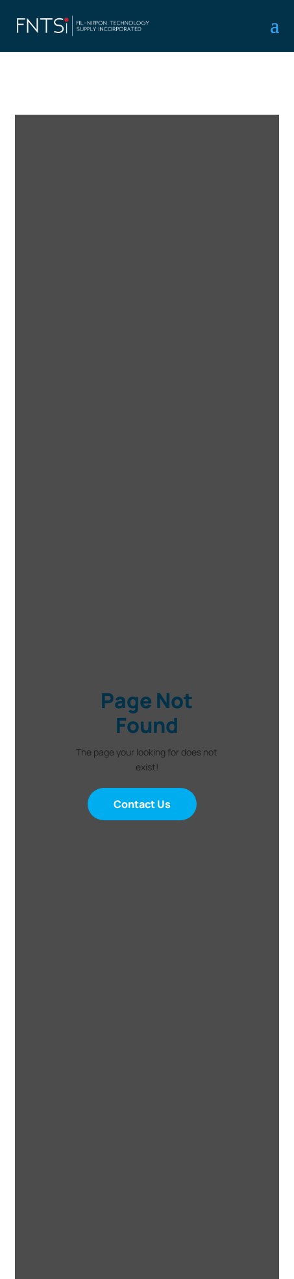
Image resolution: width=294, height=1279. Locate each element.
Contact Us (142, 804)
